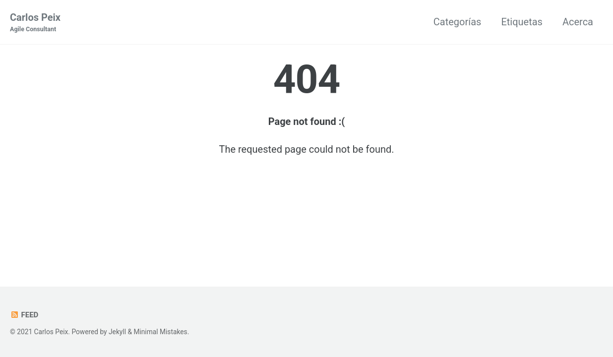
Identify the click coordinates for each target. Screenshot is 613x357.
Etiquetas (522, 22)
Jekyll (117, 332)
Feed (24, 314)
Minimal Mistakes (160, 332)
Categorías (457, 22)
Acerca (577, 22)
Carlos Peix (35, 22)
